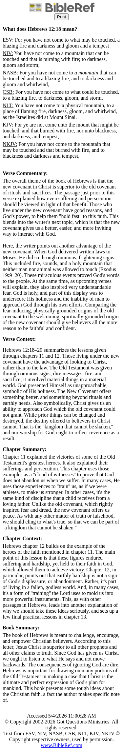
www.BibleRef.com (61, 745)
